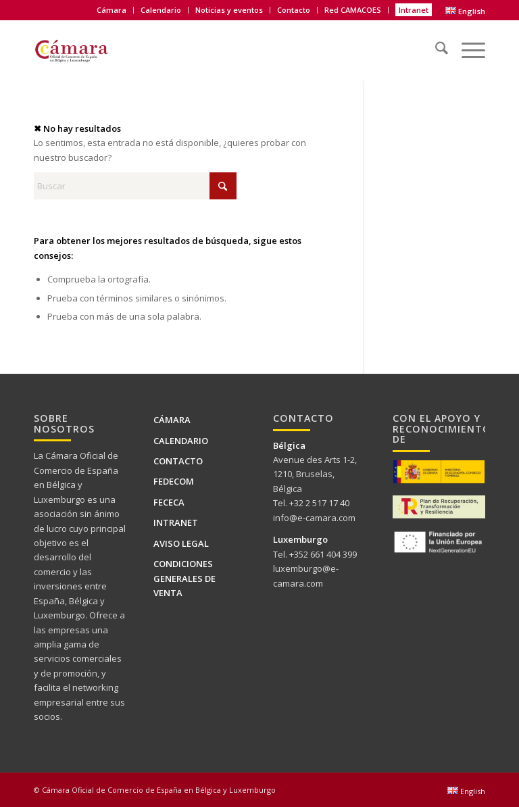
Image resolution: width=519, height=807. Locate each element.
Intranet (413, 10)
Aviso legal (181, 543)
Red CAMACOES (352, 10)
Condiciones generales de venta (184, 578)
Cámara (111, 10)
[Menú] (466, 44)
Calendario (161, 10)
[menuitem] (112, 10)
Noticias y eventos (229, 10)
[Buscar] (435, 44)
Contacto (293, 10)
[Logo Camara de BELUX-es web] (88, 48)
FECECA (168, 502)
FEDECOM (173, 481)
